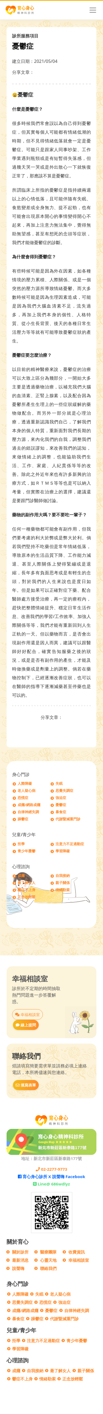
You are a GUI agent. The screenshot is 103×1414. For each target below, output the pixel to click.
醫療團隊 (48, 1252)
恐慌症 (23, 797)
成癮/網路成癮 (29, 805)
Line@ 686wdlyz (51, 1184)
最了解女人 (26, 882)
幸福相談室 (27, 1014)
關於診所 (20, 1252)
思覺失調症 (64, 790)
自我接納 (62, 875)
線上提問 (26, 1024)
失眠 (59, 783)
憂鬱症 (60, 805)
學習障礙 (62, 851)
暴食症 (60, 812)
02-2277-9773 (51, 1169)
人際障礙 (25, 783)
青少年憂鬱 (26, 851)
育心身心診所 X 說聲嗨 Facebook (51, 1176)
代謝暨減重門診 (67, 819)
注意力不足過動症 (69, 844)
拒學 (21, 844)
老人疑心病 (26, 790)
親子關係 (62, 882)
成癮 (21, 875)
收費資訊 (76, 1252)
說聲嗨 (18, 1268)
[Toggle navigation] (92, 10)
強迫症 (60, 797)
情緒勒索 (62, 890)
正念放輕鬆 (26, 897)
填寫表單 (26, 1085)
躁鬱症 (23, 819)
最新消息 (20, 1260)
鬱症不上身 (26, 890)
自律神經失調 (28, 812)
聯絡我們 (48, 1268)
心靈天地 (48, 1260)
